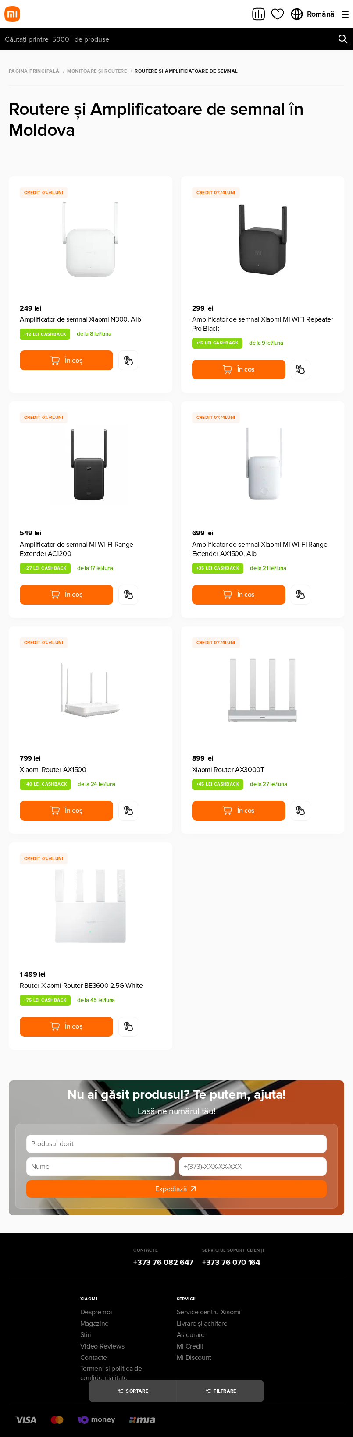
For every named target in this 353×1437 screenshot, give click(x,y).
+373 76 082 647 (163, 1262)
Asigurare (191, 1335)
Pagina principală (34, 71)
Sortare (132, 1391)
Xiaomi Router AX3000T (228, 769)
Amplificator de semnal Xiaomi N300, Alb (80, 319)
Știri (85, 1335)
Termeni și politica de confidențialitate (111, 1373)
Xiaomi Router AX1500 (53, 769)
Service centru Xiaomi (209, 1312)
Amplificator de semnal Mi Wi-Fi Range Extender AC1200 (76, 549)
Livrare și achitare (202, 1323)
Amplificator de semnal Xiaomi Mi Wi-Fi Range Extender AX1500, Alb (260, 549)
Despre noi (96, 1312)
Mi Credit (190, 1346)
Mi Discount (194, 1357)
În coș (66, 360)
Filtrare (220, 1391)
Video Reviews (102, 1346)
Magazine (94, 1323)
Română (312, 14)
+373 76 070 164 (231, 1262)
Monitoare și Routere (97, 71)
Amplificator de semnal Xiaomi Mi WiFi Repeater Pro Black (262, 324)
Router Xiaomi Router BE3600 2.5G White (81, 985)
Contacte (93, 1357)
